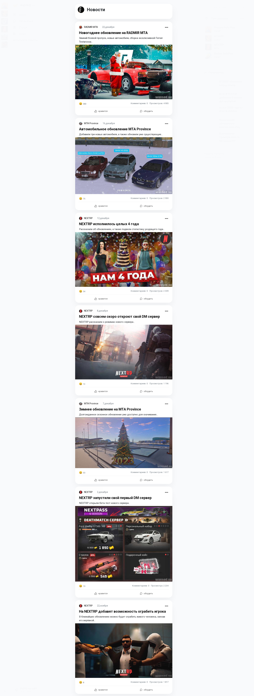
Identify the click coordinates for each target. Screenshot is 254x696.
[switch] (4, 690)
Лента (19, 14)
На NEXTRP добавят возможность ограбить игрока (123, 611)
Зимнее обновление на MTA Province (110, 409)
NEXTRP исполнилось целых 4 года (109, 224)
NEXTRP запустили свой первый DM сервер (116, 497)
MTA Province (91, 123)
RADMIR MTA (91, 27)
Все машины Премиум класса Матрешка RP (229, 137)
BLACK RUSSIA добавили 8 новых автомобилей (230, 97)
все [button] (242, 18)
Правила (208, 153)
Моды (19, 33)
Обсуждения (23, 21)
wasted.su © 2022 (212, 157)
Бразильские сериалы (25, 40)
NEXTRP (88, 218)
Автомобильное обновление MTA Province (115, 129)
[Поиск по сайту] (228, 7)
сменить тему (5, 680)
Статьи (20, 27)
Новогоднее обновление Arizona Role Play (229, 123)
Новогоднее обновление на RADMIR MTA (114, 33)
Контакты (219, 153)
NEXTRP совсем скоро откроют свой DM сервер (120, 316)
